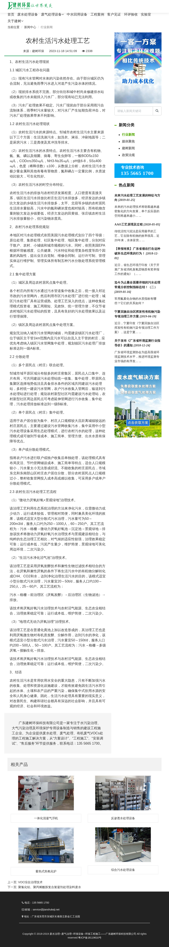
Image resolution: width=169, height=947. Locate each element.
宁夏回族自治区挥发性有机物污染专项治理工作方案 (137, 314)
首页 (10, 14)
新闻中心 (30, 27)
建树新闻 (128, 148)
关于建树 (15, 21)
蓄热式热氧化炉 (46, 871)
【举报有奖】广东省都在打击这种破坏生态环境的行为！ (137, 253)
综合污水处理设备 (123, 869)
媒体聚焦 (128, 141)
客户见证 (114, 14)
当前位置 (13, 27)
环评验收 (131, 14)
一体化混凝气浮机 (46, 818)
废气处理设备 (52, 14)
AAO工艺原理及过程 (137, 224)
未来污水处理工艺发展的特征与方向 (137, 198)
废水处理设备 (27, 14)
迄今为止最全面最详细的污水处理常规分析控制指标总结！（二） (137, 287)
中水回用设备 (77, 14)
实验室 (146, 14)
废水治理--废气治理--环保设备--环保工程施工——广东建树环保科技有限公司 (90, 929)
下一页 (44, 887)
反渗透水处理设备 (123, 818)
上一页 (25, 882)
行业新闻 (128, 134)
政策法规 (128, 155)
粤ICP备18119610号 (88, 932)
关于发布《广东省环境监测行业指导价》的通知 (137, 343)
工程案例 (97, 14)
